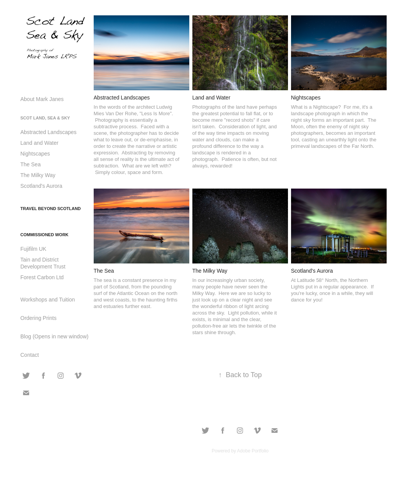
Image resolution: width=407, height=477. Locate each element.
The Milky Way (37, 175)
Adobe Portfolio (252, 451)
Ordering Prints (38, 318)
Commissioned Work (44, 234)
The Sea (30, 164)
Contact (29, 355)
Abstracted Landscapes (48, 132)
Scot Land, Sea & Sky (45, 118)
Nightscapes (35, 154)
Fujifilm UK (33, 249)
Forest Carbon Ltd (42, 277)
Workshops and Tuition (47, 299)
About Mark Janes (42, 99)
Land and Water (39, 143)
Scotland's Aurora (41, 186)
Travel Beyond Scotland (50, 208)
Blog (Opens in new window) (54, 336)
